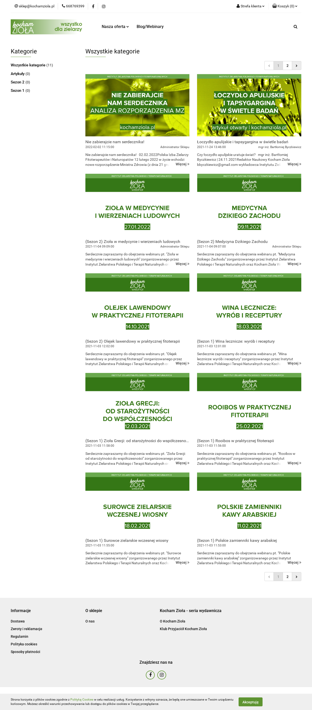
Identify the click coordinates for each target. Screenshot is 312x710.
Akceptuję (250, 702)
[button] (284, 6)
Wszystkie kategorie (28, 65)
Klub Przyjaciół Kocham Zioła (183, 629)
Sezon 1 (18, 90)
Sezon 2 (18, 82)
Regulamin (19, 636)
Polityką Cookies (81, 699)
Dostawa (18, 621)
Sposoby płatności (25, 652)
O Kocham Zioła (172, 621)
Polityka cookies (24, 644)
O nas (90, 621)
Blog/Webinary (150, 26)
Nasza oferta (115, 26)
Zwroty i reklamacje (26, 629)
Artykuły (18, 73)
